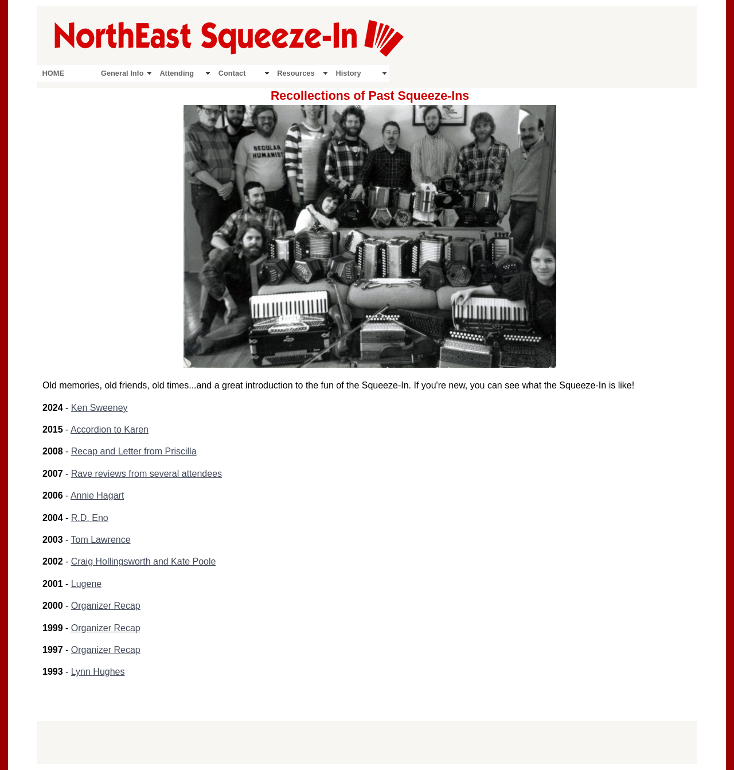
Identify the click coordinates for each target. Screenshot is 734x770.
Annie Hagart (97, 495)
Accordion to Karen (110, 429)
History (348, 73)
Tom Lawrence (101, 540)
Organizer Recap (105, 605)
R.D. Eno (89, 518)
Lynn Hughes (98, 671)
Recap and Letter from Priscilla (134, 451)
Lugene (86, 584)
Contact (232, 73)
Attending (176, 73)
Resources (295, 73)
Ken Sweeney (99, 408)
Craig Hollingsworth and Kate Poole (143, 561)
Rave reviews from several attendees (146, 474)
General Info (122, 73)
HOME (53, 73)
